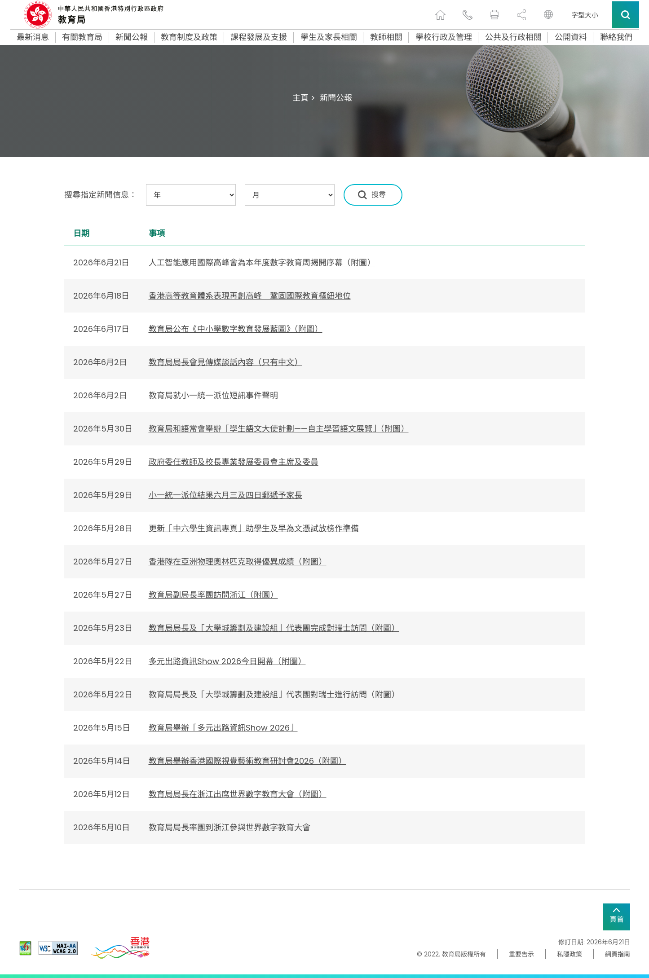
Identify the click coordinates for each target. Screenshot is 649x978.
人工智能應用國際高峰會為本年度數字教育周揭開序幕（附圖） (262, 262)
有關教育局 (82, 37)
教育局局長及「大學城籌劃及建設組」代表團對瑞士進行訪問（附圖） (274, 694)
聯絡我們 (616, 37)
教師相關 (386, 37)
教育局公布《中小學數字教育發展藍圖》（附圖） (235, 329)
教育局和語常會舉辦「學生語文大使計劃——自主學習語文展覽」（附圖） (279, 428)
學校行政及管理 (443, 37)
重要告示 (521, 954)
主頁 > (303, 97)
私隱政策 (569, 954)
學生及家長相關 (328, 37)
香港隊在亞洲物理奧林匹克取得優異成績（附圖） (238, 561)
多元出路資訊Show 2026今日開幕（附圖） (227, 661)
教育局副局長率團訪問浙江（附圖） (213, 594)
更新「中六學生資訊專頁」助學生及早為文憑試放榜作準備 (254, 528)
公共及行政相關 (513, 37)
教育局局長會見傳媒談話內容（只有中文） (225, 362)
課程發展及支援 (258, 37)
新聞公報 (131, 37)
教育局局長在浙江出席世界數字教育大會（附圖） (238, 794)
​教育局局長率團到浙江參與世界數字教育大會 (229, 827)
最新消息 (33, 37)
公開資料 (571, 37)
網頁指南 (617, 954)
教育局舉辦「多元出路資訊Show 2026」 (223, 727)
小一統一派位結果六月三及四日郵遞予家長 (225, 495)
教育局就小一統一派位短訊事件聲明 (213, 395)
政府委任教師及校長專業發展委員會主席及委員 (233, 461)
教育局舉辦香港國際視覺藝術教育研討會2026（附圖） (247, 761)
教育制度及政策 (189, 37)
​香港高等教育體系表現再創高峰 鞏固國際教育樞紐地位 (250, 295)
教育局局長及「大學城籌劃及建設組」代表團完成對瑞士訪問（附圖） (274, 628)
